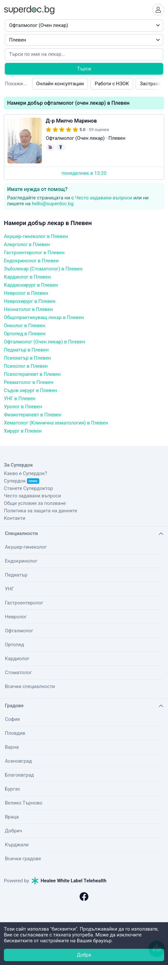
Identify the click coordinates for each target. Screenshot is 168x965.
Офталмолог (19, 631)
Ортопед (14, 645)
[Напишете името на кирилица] (84, 54)
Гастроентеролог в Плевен (34, 253)
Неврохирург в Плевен (29, 301)
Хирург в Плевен (23, 431)
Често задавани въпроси (103, 198)
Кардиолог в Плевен (27, 277)
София (12, 719)
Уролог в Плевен (23, 407)
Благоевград (19, 775)
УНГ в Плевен (19, 398)
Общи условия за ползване (35, 503)
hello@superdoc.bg (53, 204)
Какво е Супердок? (25, 473)
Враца (12, 817)
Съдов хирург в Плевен (30, 390)
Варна (12, 747)
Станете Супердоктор (28, 488)
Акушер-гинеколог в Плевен (36, 236)
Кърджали (17, 845)
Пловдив (15, 733)
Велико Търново (23, 803)
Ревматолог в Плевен (28, 382)
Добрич (13, 831)
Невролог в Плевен (26, 293)
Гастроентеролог (24, 603)
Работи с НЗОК (112, 84)
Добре (84, 955)
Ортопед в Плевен (24, 334)
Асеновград (18, 761)
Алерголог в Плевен (27, 244)
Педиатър (16, 575)
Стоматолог (18, 672)
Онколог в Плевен (24, 325)
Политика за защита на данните (40, 511)
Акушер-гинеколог (26, 547)
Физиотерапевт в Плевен (32, 415)
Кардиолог (17, 658)
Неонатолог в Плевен (28, 309)
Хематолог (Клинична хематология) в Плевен (56, 423)
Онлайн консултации (60, 84)
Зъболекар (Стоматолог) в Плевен (43, 269)
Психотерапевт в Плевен (32, 374)
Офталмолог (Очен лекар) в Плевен (44, 342)
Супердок (21, 481)
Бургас (12, 789)
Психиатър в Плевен (27, 358)
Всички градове (23, 859)
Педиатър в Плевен (26, 350)
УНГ (9, 589)
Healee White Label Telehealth (69, 881)
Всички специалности (30, 686)
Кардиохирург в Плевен (31, 285)
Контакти (14, 518)
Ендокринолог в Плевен (31, 261)
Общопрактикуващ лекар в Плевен (44, 317)
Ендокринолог (21, 561)
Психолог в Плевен (26, 366)
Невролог (16, 617)
